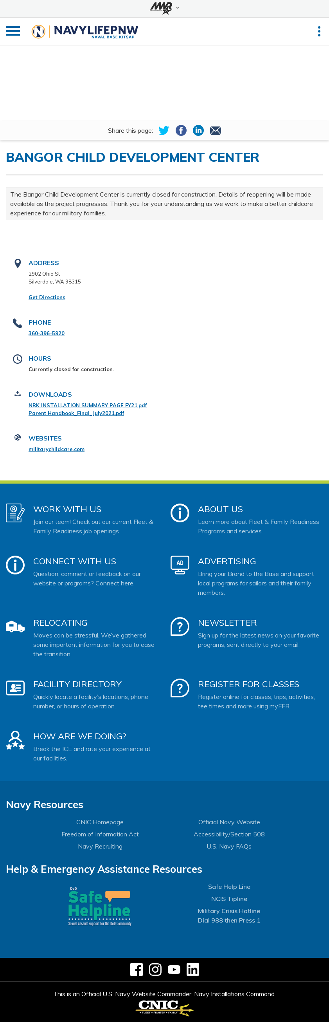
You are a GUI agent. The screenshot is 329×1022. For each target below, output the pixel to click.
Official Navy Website (229, 822)
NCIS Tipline (229, 899)
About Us (220, 509)
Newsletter (227, 622)
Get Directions (47, 297)
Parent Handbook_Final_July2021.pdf (76, 413)
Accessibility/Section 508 (229, 834)
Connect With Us (74, 561)
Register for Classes (248, 684)
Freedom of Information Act (100, 834)
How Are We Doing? (79, 736)
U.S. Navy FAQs (229, 846)
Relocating (60, 622)
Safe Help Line (229, 886)
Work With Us (67, 509)
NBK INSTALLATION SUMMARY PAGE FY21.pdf (88, 405)
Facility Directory (77, 684)
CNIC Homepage (100, 822)
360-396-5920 (47, 333)
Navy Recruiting (100, 846)
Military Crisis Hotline (229, 911)
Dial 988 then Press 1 (229, 920)
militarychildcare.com (56, 449)
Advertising (227, 561)
